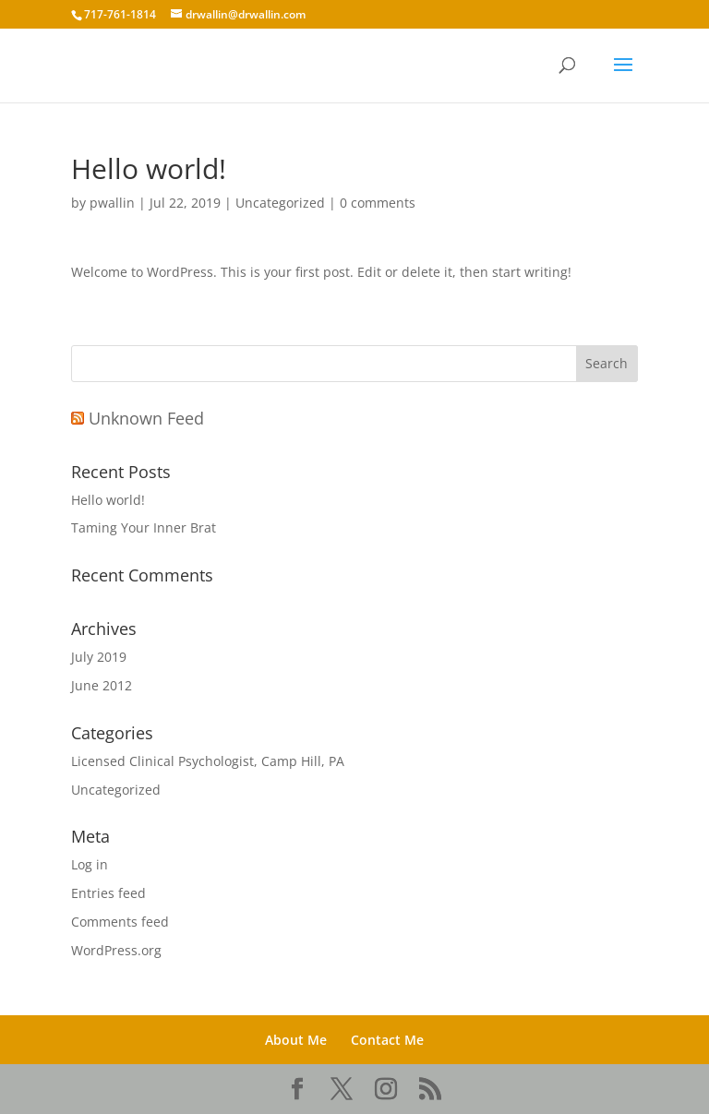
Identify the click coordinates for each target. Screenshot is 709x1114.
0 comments (377, 202)
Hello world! (108, 500)
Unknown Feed (146, 418)
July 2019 (98, 656)
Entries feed (108, 893)
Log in (89, 864)
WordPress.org (116, 950)
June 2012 (101, 685)
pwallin (112, 202)
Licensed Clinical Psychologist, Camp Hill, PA (207, 761)
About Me (296, 1039)
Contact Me (387, 1039)
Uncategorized (280, 202)
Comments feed (120, 921)
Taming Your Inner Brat (143, 527)
